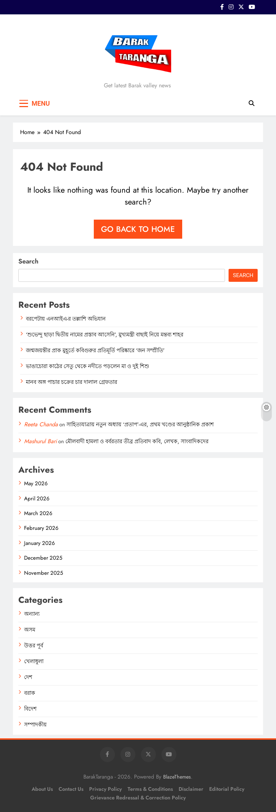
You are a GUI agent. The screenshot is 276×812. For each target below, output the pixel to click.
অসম (29, 630)
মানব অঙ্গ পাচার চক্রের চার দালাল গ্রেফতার (71, 382)
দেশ (28, 677)
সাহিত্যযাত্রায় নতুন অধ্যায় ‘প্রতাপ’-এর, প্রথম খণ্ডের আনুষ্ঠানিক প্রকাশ (140, 424)
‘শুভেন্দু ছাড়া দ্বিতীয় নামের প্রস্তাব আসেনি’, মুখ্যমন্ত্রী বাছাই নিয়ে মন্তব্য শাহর (104, 335)
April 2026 (37, 499)
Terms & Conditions (150, 789)
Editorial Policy (226, 789)
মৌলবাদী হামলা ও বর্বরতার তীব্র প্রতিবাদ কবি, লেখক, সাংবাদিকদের (136, 441)
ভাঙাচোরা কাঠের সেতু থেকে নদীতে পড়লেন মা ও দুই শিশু (87, 366)
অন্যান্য (32, 614)
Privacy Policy (105, 789)
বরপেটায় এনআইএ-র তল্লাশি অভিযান (66, 319)
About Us (42, 789)
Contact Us (71, 789)
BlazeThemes (177, 776)
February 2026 (41, 528)
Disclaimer (191, 789)
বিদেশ (30, 709)
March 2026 (38, 513)
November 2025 (43, 573)
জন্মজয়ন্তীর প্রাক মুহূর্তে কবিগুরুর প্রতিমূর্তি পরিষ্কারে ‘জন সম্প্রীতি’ (95, 350)
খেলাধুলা (33, 661)
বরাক (29, 693)
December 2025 (43, 558)
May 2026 (36, 483)
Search (28, 261)
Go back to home (138, 229)
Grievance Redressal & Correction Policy (138, 797)
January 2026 (39, 543)
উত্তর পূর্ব (33, 646)
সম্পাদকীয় (35, 725)
